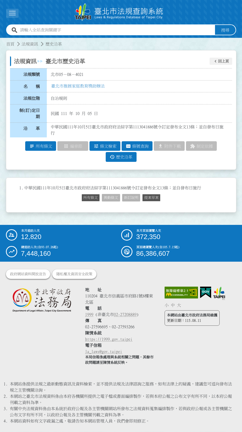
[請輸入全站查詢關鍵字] (116, 30)
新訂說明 (131, 197)
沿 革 (31, 129)
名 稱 (31, 86)
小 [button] (167, 305)
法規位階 (31, 98)
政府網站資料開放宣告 (28, 274)
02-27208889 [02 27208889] (125, 315)
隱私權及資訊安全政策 (74, 274)
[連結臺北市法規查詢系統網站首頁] (119, 12)
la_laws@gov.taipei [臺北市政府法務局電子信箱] (103, 352)
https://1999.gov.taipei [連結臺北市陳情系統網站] (108, 339)
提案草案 (151, 197)
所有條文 (90, 197)
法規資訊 (30, 44)
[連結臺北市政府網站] (219, 293)
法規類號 (31, 74)
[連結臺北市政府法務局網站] (42, 300)
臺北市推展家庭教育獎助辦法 (78, 86)
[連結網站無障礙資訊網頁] (181, 293)
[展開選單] (12, 13)
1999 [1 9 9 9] (89, 315)
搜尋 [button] (225, 30)
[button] (221, 61)
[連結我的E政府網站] (205, 293)
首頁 (10, 44)
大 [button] (179, 305)
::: (3, 41)
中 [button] (173, 305)
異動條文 (111, 197)
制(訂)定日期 (29, 113)
